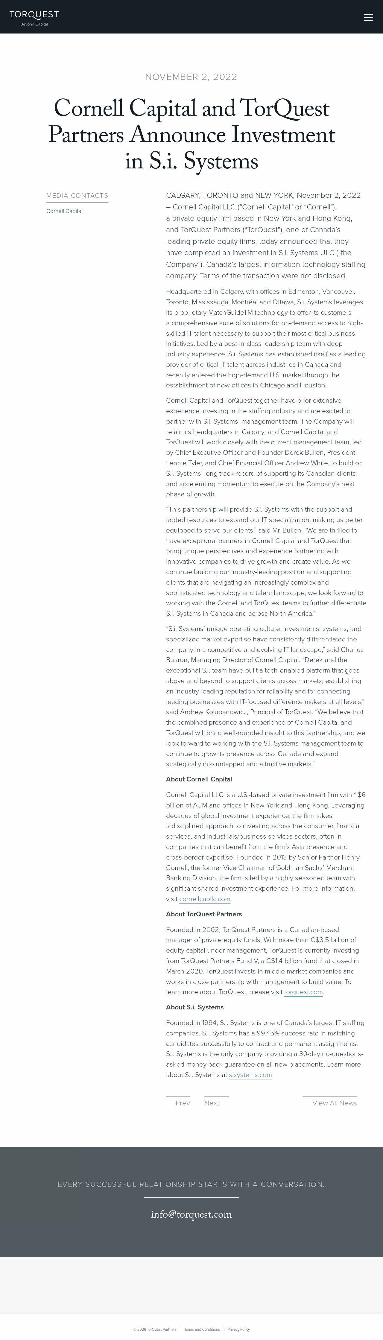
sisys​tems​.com (250, 1075)
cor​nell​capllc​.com (204, 899)
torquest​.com (303, 992)
